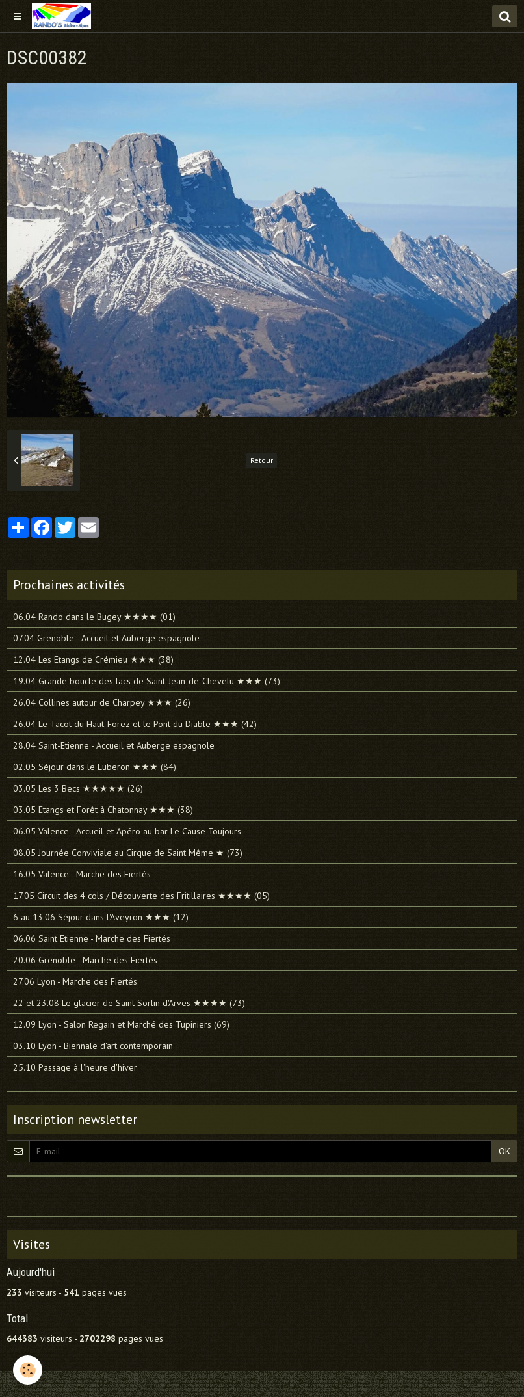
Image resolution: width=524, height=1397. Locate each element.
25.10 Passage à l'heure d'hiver (75, 1067)
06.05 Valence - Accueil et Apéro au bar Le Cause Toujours (127, 831)
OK (504, 1151)
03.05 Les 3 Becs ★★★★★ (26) (78, 788)
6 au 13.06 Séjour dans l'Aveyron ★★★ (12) (101, 917)
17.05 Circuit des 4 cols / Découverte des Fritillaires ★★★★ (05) (141, 895)
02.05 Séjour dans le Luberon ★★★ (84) (94, 767)
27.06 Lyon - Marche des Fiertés (75, 981)
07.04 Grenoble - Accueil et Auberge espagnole (106, 638)
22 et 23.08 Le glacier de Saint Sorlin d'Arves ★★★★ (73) (129, 1003)
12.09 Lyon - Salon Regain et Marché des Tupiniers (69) (121, 1024)
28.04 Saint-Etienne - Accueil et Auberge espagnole (114, 745)
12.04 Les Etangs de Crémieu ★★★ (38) (93, 659)
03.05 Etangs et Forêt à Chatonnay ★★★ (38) (103, 810)
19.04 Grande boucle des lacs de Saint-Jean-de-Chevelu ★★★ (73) (146, 681)
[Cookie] (27, 1370)
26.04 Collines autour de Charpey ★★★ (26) (101, 702)
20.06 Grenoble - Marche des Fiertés (85, 960)
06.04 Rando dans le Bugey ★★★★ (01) (94, 616)
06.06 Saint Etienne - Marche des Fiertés (91, 938)
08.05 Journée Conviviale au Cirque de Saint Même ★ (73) (127, 852)
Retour (261, 460)
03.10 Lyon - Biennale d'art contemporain (93, 1046)
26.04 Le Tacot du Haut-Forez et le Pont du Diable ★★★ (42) (135, 724)
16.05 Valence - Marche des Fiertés (82, 874)
